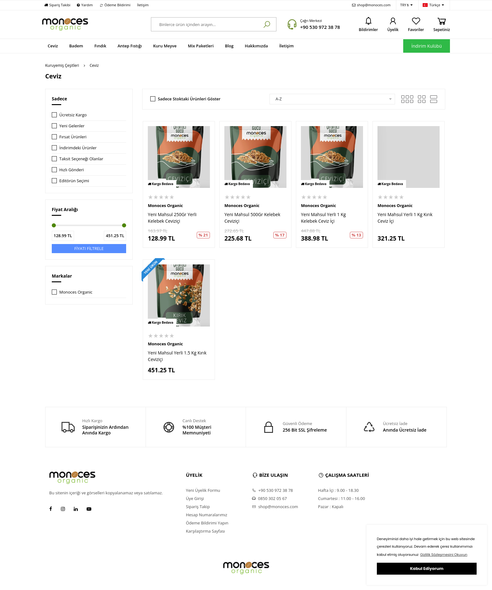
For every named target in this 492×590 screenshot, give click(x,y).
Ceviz (94, 65)
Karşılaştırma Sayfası (205, 531)
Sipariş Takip (198, 506)
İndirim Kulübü (426, 46)
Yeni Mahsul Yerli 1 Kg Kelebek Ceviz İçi (323, 217)
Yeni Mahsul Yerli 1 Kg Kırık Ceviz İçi (404, 217)
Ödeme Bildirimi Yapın (207, 522)
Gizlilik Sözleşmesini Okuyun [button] (443, 554)
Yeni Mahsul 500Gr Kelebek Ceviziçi (252, 217)
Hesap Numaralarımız (206, 514)
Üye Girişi (195, 498)
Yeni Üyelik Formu (203, 490)
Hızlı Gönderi (71, 170)
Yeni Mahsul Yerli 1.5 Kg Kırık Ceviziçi (177, 356)
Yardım (85, 5)
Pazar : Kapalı (331, 506)
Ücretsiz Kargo (73, 115)
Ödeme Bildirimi (115, 5)
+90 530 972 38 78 (320, 27)
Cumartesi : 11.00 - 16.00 (341, 498)
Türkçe (433, 5)
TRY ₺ (406, 5)
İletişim (143, 5)
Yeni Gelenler (71, 126)
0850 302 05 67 (269, 498)
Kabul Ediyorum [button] (426, 568)
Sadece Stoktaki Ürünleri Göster (189, 99)
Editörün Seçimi (74, 180)
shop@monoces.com (371, 5)
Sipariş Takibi (57, 5)
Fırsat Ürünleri (73, 137)
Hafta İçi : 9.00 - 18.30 (338, 490)
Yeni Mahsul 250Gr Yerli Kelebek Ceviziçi (172, 217)
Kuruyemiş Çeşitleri (62, 65)
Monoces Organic (76, 292)
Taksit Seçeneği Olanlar (81, 159)
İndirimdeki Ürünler (78, 148)
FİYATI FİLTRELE (89, 248)
